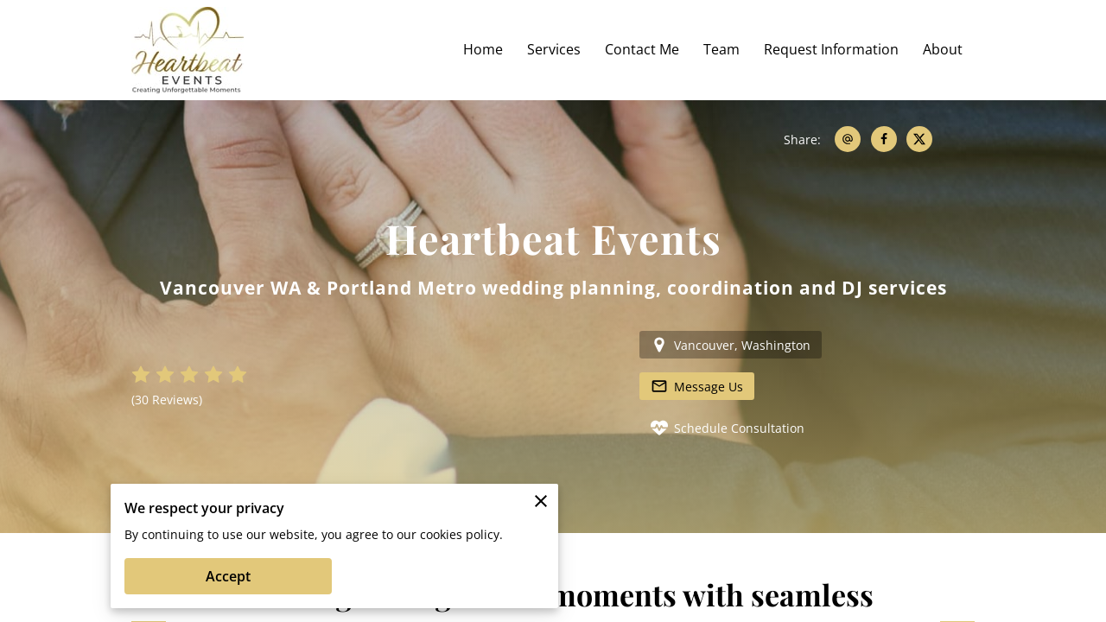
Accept (228, 576)
